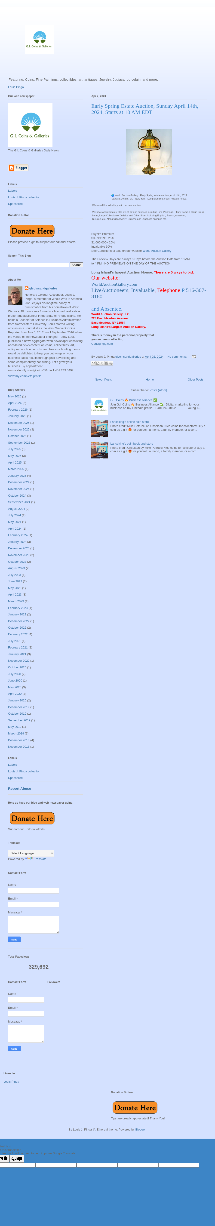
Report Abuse (19, 788)
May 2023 (14, 588)
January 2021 (17, 654)
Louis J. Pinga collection (24, 197)
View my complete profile (24, 376)
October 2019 (17, 713)
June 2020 (15, 680)
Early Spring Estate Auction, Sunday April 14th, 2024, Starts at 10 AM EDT (144, 109)
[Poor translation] (16, 1159)
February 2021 (18, 647)
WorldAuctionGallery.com (114, 284)
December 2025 (19, 422)
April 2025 (15, 462)
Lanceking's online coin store (129, 422)
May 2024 (14, 522)
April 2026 (15, 403)
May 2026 (14, 396)
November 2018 (19, 746)
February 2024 (18, 535)
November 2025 (19, 429)
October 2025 (17, 436)
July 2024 (14, 515)
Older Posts (195, 379)
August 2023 (16, 568)
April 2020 (15, 693)
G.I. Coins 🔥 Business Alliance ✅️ (133, 400)
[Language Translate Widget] (31, 853)
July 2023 (14, 575)
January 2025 (17, 475)
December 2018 (19, 740)
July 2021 (14, 641)
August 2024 (16, 508)
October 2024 (17, 495)
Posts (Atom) (158, 390)
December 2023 (19, 548)
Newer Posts (103, 379)
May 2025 (14, 456)
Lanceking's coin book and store (131, 443)
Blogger (140, 1129)
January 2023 (17, 614)
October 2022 (17, 627)
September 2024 (19, 502)
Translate (35, 859)
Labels (12, 190)
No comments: (177, 356)
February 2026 (18, 409)
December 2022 (19, 621)
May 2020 (14, 687)
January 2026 (17, 416)
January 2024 (17, 542)
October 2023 (17, 561)
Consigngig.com (102, 343)
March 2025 (16, 469)
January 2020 (17, 700)
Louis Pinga (16, 87)
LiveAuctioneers (109, 290)
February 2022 (18, 634)
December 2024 (19, 482)
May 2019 (14, 726)
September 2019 (19, 720)
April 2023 (15, 594)
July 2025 (14, 449)
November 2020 (19, 660)
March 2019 (16, 733)
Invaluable (142, 290)
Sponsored (15, 204)
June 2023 (15, 581)
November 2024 (19, 489)
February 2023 (18, 608)
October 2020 (17, 667)
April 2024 (15, 528)
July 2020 (14, 674)
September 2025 (19, 442)
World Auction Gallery (157, 250)
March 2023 (16, 601)
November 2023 (19, 555)
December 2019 (19, 707)
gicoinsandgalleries (43, 288)
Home (150, 379)
